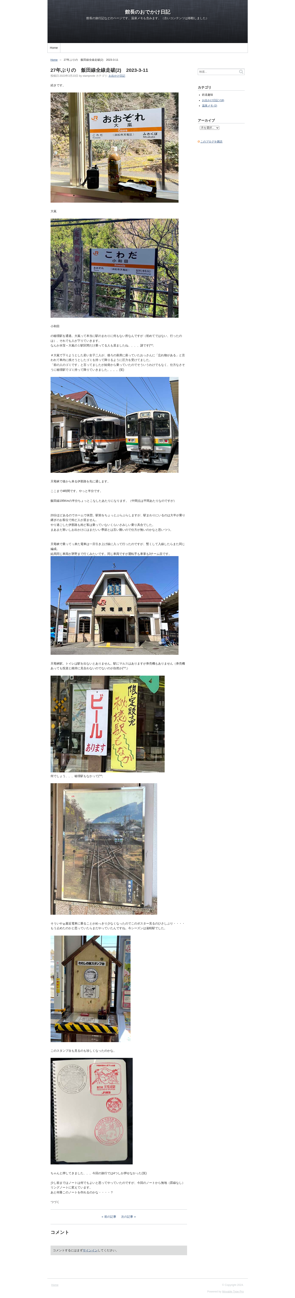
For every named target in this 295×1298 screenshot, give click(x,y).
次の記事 (127, 1216)
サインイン (90, 1250)
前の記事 (110, 1216)
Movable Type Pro (233, 1291)
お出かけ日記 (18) (213, 100)
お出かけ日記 (117, 75)
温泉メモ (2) (209, 105)
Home (54, 47)
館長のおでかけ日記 (147, 12)
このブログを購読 (211, 141)
